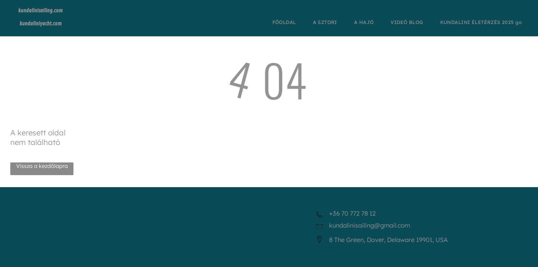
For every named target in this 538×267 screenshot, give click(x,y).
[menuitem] (287, 22)
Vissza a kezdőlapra (42, 165)
